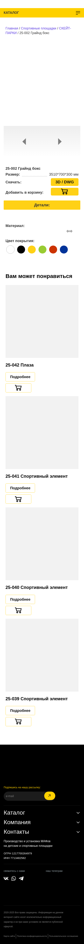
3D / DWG (64, 182)
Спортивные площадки (38, 28)
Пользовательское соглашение (63, 936)
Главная (12, 28)
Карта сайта (9, 936)
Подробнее (20, 377)
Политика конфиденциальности (32, 936)
